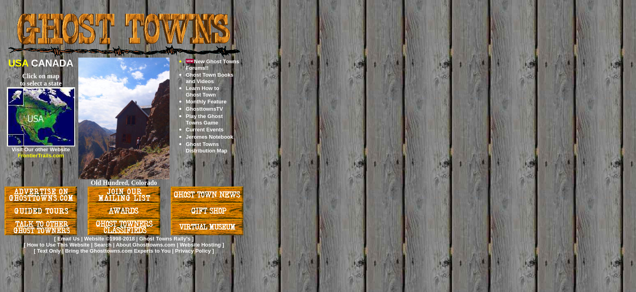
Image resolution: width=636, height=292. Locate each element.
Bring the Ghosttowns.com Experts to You (118, 251)
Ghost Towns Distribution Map (207, 147)
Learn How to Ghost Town (202, 91)
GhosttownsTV (204, 109)
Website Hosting (200, 245)
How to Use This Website (58, 245)
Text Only (48, 251)
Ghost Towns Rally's (164, 239)
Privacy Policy (194, 251)
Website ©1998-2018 (109, 239)
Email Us (68, 239)
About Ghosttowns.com (145, 245)
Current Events (204, 130)
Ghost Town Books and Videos (209, 78)
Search (103, 245)
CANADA (52, 63)
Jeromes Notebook (209, 137)
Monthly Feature (206, 102)
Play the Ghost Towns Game (204, 119)
